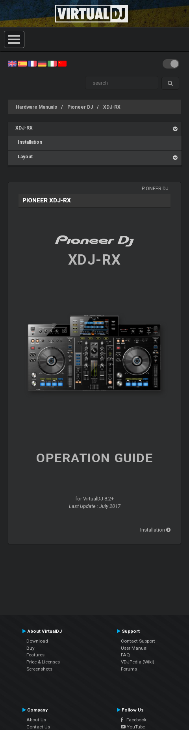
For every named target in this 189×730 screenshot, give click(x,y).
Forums (129, 669)
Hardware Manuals (36, 107)
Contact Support (138, 641)
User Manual (134, 648)
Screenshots (39, 669)
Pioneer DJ (80, 107)
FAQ (125, 655)
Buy (30, 648)
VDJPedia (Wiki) (137, 662)
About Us (36, 720)
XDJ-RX (111, 107)
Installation (28, 142)
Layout (24, 156)
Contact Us (38, 727)
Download (37, 641)
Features (35, 655)
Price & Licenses (43, 662)
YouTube (133, 727)
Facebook (133, 720)
